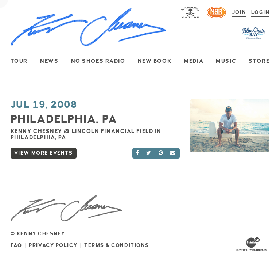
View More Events (43, 153)
